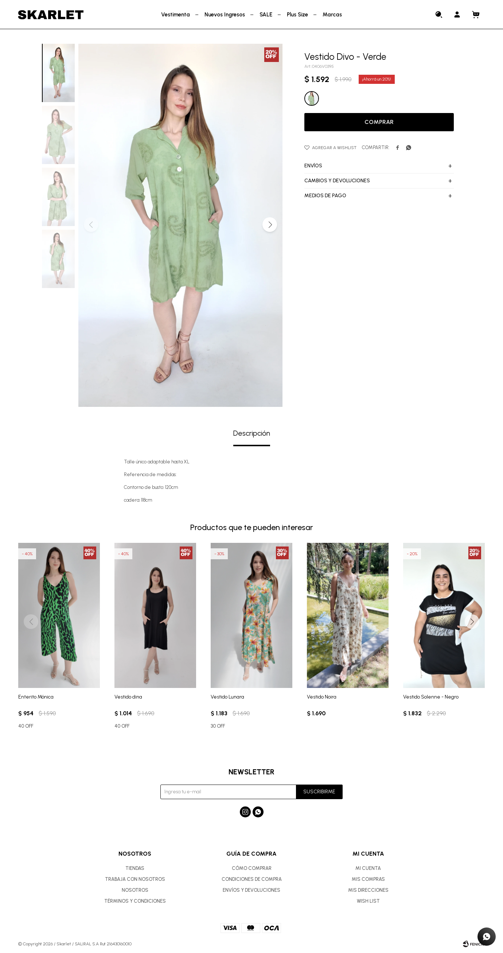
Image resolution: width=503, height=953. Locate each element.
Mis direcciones (368, 890)
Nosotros (135, 890)
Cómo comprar (252, 868)
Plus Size (297, 14)
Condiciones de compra (252, 879)
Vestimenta (175, 14)
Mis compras (368, 879)
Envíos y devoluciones (251, 890)
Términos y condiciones (135, 901)
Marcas (332, 14)
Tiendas (134, 868)
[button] (269, 224)
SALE (266, 14)
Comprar (379, 121)
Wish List (368, 901)
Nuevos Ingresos (224, 14)
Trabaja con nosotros (135, 879)
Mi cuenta (368, 868)
